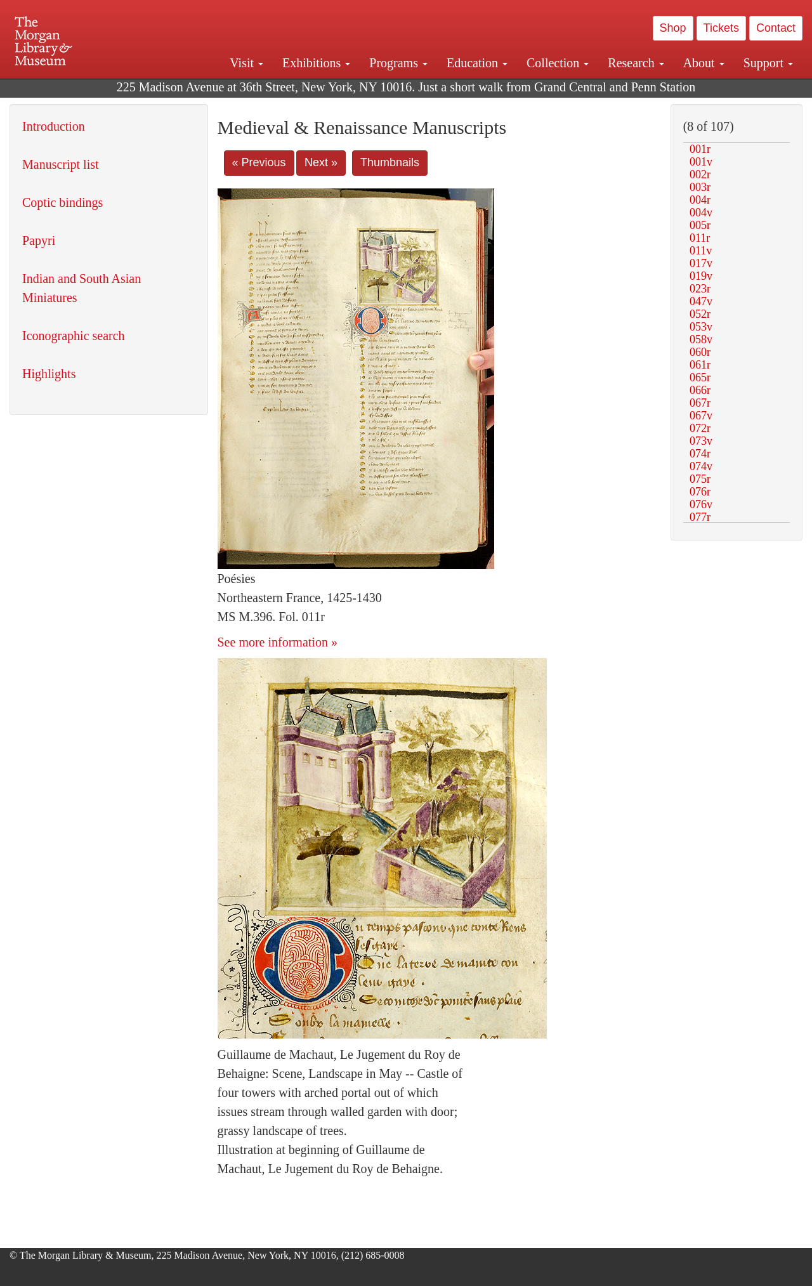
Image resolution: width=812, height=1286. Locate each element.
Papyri (38, 240)
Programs (398, 63)
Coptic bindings (62, 202)
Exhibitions (316, 63)
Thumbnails (389, 162)
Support (768, 63)
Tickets (721, 28)
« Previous (259, 162)
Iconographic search (73, 336)
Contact (776, 28)
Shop (673, 28)
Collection (558, 63)
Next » (320, 162)
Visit (246, 63)
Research (636, 63)
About (703, 63)
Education (477, 63)
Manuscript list (60, 164)
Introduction (53, 126)
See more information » (277, 642)
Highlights (48, 374)
